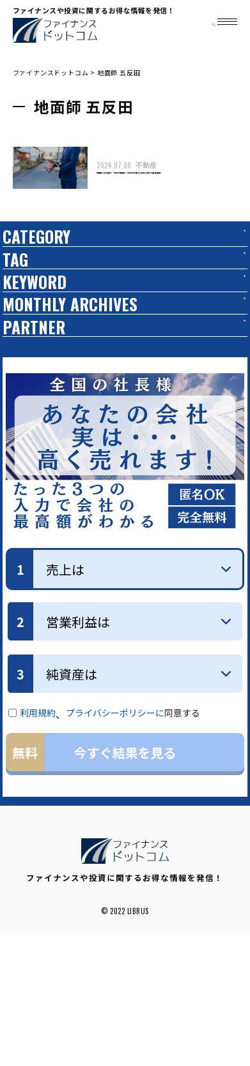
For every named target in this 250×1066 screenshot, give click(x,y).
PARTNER (44, 446)
